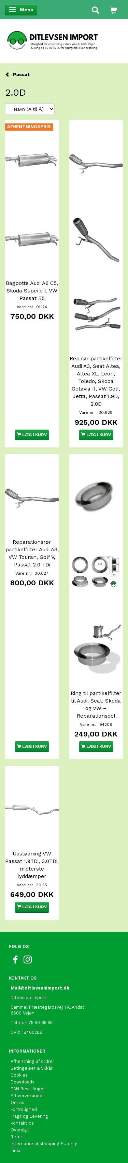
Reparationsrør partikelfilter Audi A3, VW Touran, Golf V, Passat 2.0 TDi (32, 553)
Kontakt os (22, 1123)
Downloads (22, 1081)
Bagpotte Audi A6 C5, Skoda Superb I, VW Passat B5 (32, 290)
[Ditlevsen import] (64, 38)
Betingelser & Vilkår (32, 1068)
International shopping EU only (44, 1143)
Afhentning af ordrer (32, 1061)
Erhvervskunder (27, 1095)
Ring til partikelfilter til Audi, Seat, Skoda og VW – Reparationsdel (96, 704)
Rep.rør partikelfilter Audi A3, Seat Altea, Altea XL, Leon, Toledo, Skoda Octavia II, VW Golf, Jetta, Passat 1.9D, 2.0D (96, 381)
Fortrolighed (24, 1109)
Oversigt (20, 1129)
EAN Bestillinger (28, 1088)
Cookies (19, 1075)
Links (16, 1150)
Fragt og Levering (29, 1116)
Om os (17, 1102)
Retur (16, 1136)
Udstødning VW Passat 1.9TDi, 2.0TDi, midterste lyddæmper (32, 865)
